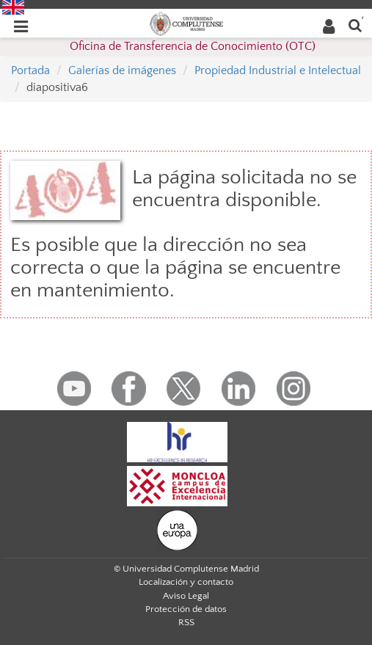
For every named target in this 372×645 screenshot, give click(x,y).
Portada (30, 70)
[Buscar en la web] (355, 24)
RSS (186, 622)
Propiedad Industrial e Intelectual (277, 70)
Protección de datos (186, 609)
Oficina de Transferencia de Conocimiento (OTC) (193, 46)
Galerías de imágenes (122, 70)
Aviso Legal (186, 596)
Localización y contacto (186, 582)
